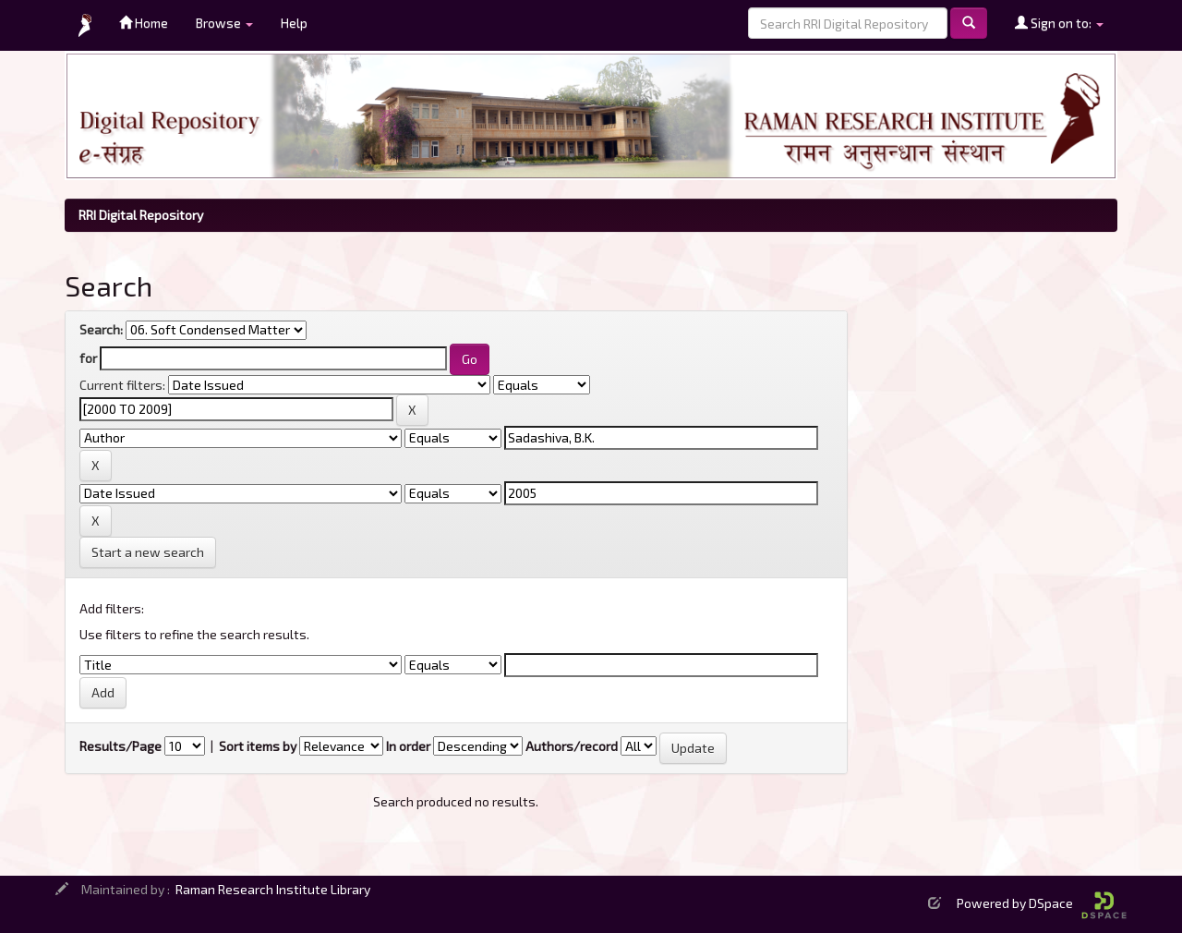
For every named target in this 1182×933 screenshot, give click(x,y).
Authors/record (571, 746)
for (88, 358)
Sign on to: (1059, 22)
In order (408, 746)
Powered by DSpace (1042, 903)
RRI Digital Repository (140, 215)
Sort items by (257, 746)
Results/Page (120, 746)
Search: (101, 329)
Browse (224, 22)
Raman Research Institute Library (272, 889)
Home (143, 22)
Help (294, 22)
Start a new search (147, 552)
